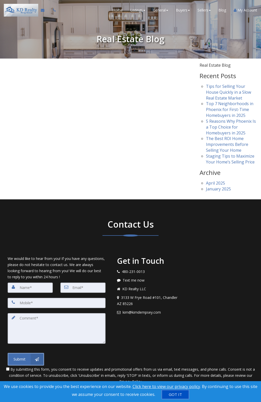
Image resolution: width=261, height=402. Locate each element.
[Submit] (26, 359)
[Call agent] (53, 10)
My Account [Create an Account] (245, 10)
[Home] (20, 10)
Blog (222, 10)
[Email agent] (148, 312)
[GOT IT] (175, 394)
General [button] (160, 10)
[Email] (83, 288)
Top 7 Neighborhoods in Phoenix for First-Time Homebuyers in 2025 (229, 109)
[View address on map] (148, 301)
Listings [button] (137, 10)
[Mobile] (57, 303)
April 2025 (215, 183)
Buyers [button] (183, 10)
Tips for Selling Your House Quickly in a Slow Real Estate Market (228, 92)
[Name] (30, 288)
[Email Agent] (45, 10)
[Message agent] (148, 280)
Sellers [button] (204, 10)
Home (117, 10)
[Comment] (57, 328)
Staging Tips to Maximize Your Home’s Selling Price (230, 159)
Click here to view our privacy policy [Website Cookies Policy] (166, 386)
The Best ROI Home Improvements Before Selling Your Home (227, 144)
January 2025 (218, 189)
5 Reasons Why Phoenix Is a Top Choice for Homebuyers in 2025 (231, 127)
